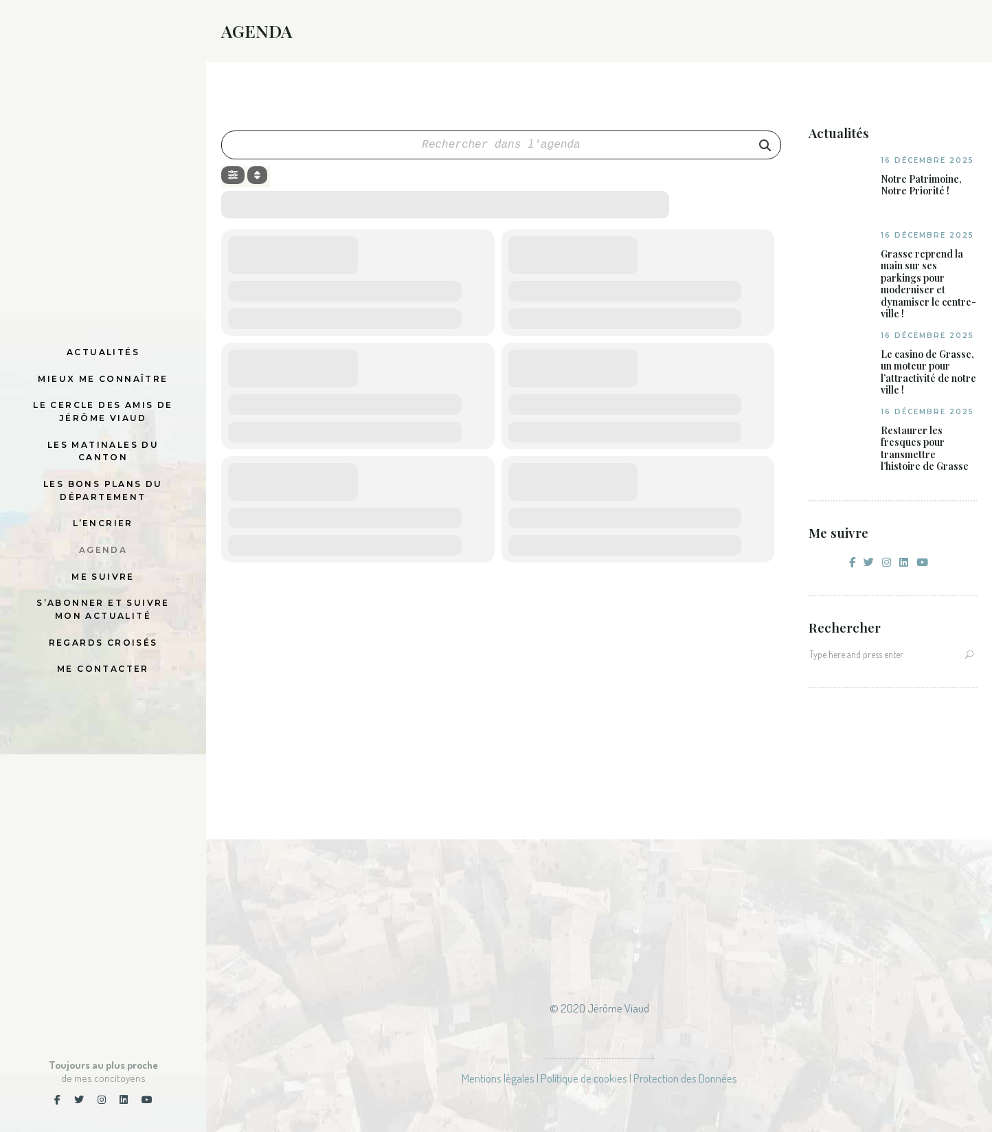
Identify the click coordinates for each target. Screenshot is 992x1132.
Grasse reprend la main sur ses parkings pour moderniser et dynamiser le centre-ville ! (928, 284)
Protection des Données (685, 1078)
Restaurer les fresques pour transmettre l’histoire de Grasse (925, 448)
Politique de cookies (584, 1078)
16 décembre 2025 (927, 160)
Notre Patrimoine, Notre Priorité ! (921, 185)
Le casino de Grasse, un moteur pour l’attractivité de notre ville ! (928, 372)
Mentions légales (498, 1078)
